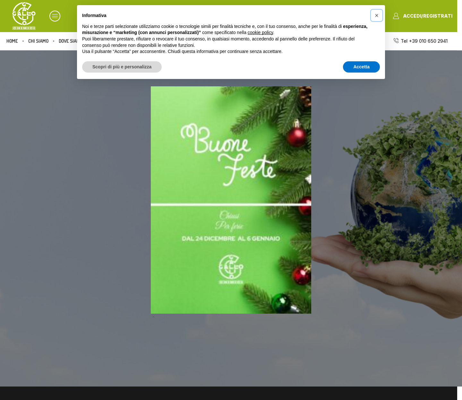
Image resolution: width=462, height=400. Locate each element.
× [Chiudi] (153, 316)
